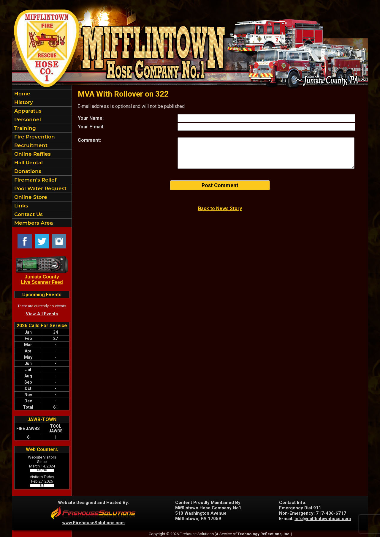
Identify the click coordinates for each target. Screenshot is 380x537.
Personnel (27, 119)
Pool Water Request (39, 188)
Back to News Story (220, 208)
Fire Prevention (34, 137)
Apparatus (27, 111)
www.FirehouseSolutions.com (93, 522)
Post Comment (220, 185)
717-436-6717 (331, 513)
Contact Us (28, 214)
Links (20, 206)
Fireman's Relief (34, 180)
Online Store (30, 197)
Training (24, 128)
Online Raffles (32, 154)
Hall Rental (28, 163)
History (23, 102)
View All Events (42, 313)
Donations (27, 171)
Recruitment (30, 145)
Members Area (33, 223)
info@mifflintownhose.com (322, 518)
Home (21, 94)
